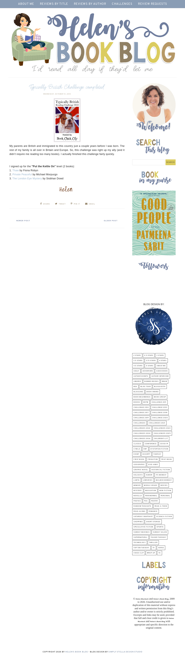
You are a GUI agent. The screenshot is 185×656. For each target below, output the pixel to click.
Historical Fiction (160, 470)
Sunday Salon (160, 532)
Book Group (160, 397)
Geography (139, 465)
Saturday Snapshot (143, 517)
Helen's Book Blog (76, 652)
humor (149, 475)
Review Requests (152, 4)
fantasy (157, 454)
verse (161, 548)
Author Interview (160, 376)
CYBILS (137, 449)
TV (154, 548)
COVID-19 (164, 444)
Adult (136, 371)
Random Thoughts (142, 506)
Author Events (141, 376)
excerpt (146, 454)
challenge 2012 (141, 407)
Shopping (138, 522)
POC (146, 501)
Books (137, 402)
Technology (140, 543)
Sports (160, 527)
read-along (139, 511)
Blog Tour (145, 387)
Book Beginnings (142, 397)
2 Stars (137, 355)
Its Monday (161, 475)
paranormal (151, 496)
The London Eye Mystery (27, 178)
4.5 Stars (138, 366)
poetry (154, 501)
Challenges (122, 4)
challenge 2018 (159, 413)
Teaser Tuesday (158, 537)
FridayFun (153, 459)
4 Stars (163, 361)
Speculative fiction (143, 527)
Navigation (150, 491)
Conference (151, 444)
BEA (135, 387)
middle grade (150, 485)
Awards (137, 381)
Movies (164, 485)
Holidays (138, 475)
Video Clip (139, 553)
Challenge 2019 (141, 418)
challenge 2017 (141, 413)
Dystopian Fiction (159, 449)
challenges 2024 (142, 433)
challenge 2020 (160, 418)
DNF (145, 449)
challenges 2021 (157, 423)
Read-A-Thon (161, 506)
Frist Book (166, 459)
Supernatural (140, 537)
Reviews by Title (54, 4)
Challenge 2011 (159, 402)
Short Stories (153, 522)
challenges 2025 (162, 433)
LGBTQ (137, 480)
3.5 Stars (138, 361)
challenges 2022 (142, 428)
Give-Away (153, 465)
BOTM (145, 402)
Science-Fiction (164, 517)
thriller (153, 543)
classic (137, 444)
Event (136, 454)
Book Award (153, 392)
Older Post (111, 221)
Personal (165, 496)
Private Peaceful (22, 174)
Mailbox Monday (164, 480)
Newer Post (23, 221)
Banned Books (151, 381)
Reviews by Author (90, 4)
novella (138, 496)
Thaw (15, 170)
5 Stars (149, 366)
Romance (153, 511)
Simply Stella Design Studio (125, 652)
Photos (137, 501)
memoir (137, 485)
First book (139, 459)
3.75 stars (151, 361)
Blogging (138, 392)
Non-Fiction (165, 491)
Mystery (138, 491)
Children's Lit (161, 439)
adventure (148, 371)
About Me (26, 4)
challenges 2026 (142, 439)
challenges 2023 (162, 428)
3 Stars (160, 355)
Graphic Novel (141, 470)
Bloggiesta (159, 387)
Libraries (148, 480)
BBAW (164, 381)
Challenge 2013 (159, 407)
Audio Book (162, 371)
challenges (139, 423)
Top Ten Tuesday (141, 548)
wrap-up (151, 553)
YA (159, 553)
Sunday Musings (142, 532)
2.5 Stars (148, 355)
